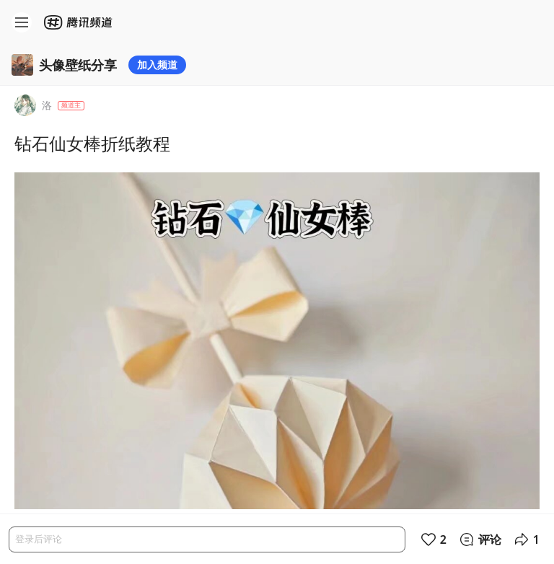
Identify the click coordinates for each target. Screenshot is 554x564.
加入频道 (157, 64)
